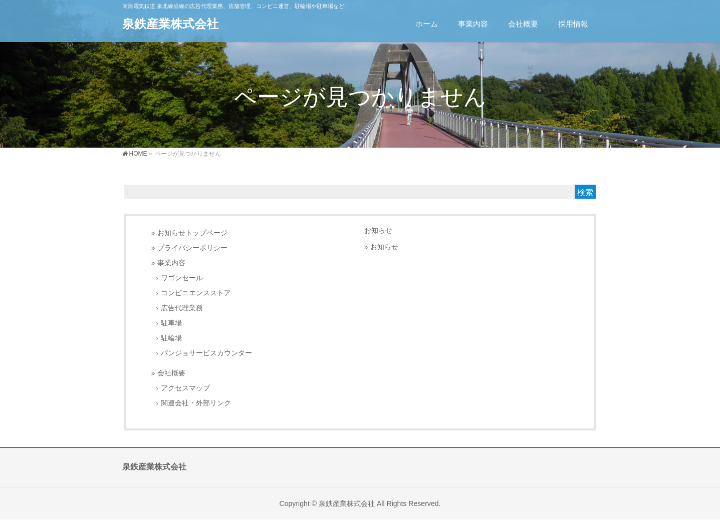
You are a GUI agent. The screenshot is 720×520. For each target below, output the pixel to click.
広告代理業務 (182, 308)
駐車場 (171, 323)
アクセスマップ (185, 388)
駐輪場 (171, 338)
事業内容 (171, 263)
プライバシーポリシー (192, 248)
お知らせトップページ (192, 233)
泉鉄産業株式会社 (170, 24)
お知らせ (378, 230)
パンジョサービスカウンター (206, 353)
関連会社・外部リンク (196, 403)
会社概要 (171, 373)
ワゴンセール (182, 278)
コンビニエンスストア (196, 293)
